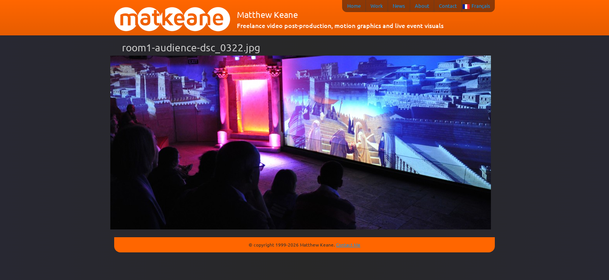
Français (481, 5)
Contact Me (348, 245)
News (399, 5)
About (422, 5)
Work (377, 5)
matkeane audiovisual (172, 19)
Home (354, 5)
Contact (448, 5)
